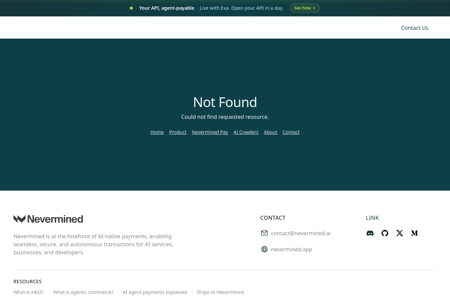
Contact (291, 132)
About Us (287, 27)
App (312, 27)
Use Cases (210, 27)
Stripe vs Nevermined (220, 293)
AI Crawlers (246, 132)
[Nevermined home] (48, 28)
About (270, 132)
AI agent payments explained (155, 293)
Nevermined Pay (210, 132)
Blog (332, 27)
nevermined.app (291, 250)
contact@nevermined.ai (300, 234)
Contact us (414, 28)
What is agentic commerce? (83, 293)
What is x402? (28, 293)
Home (157, 132)
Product (177, 132)
